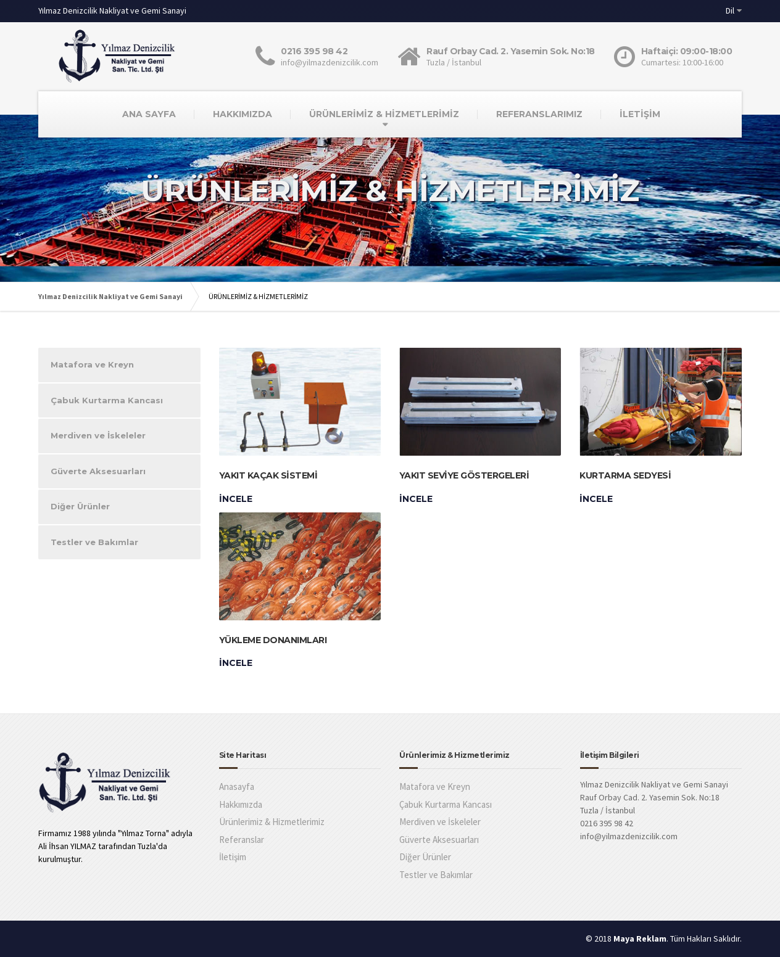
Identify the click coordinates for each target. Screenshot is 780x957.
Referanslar (241, 839)
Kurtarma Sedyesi (625, 475)
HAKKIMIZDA (242, 114)
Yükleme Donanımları (273, 640)
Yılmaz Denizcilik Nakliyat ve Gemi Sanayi (110, 296)
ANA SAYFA (149, 114)
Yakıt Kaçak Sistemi (268, 475)
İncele (235, 498)
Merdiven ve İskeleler (98, 435)
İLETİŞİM (640, 114)
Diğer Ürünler (80, 506)
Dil (730, 10)
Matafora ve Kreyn (92, 364)
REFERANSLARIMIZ (539, 114)
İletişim (232, 857)
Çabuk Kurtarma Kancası (107, 400)
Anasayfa (236, 786)
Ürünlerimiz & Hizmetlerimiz (272, 822)
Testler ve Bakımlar (94, 542)
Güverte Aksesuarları (98, 471)
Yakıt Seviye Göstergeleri (464, 475)
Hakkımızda (240, 804)
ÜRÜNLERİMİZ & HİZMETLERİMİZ (384, 114)
